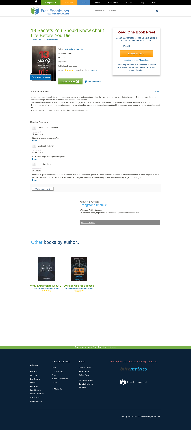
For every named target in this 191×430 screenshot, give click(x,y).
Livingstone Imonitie (74, 49)
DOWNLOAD (70, 81)
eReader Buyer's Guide (60, 379)
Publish (97, 3)
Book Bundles (35, 379)
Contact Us (56, 383)
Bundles (129, 3)
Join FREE (68, 3)
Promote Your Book (37, 394)
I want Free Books (136, 53)
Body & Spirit (38, 288)
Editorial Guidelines (86, 380)
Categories (50, 3)
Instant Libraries (36, 401)
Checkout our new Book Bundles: (95, 347)
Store (54, 375)
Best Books (113, 3)
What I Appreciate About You (46, 285)
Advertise (82, 388)
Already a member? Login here (136, 60)
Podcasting (34, 386)
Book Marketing (35, 390)
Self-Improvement (70, 288)
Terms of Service (85, 368)
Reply (34, 141)
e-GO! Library (35, 398)
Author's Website (88, 223)
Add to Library (93, 81)
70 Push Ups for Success (79, 285)
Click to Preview (42, 77)
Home (54, 368)
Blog (142, 3)
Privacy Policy (84, 371)
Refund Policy (84, 375)
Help (154, 3)
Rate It (94, 70)
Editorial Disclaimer (86, 384)
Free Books (34, 371)
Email (126, 46)
